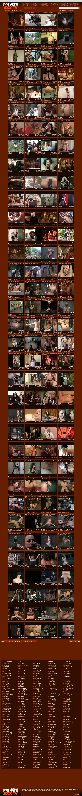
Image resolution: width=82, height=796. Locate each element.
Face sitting (36, 699)
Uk (18, 762)
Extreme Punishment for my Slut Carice (16, 317)
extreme (63, 225)
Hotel (3, 716)
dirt (47, 567)
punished (52, 28)
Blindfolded (51, 673)
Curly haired (51, 690)
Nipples (35, 728)
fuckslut (28, 46)
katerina (30, 82)
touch (65, 28)
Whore (19, 767)
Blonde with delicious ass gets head (32, 389)
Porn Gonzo (54, 3)
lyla (33, 638)
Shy (34, 744)
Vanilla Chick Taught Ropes (47, 245)
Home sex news (45, 5)
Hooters (50, 714)
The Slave (43, 191)
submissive (16, 297)
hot (10, 297)
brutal (47, 82)
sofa (46, 64)
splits (50, 638)
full (29, 530)
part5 (35, 64)
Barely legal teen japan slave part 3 (49, 281)
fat (16, 82)
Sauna (49, 741)
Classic (65, 683)
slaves (16, 46)
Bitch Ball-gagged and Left (63, 30)
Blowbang (5, 675)
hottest (50, 315)
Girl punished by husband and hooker (49, 12)
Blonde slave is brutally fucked (31, 335)
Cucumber (50, 688)
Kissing (19, 719)
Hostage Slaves (11, 496)
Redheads (35, 739)
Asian (19, 666)
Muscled (65, 726)
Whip (3, 767)
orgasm (49, 440)
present (35, 333)
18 (31, 641)
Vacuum (4, 764)
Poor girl (4, 736)
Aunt (34, 668)
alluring (44, 351)
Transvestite (5, 761)
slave (11, 28)
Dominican (35, 695)
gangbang (51, 154)
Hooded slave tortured (13, 120)
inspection (12, 315)
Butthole (50, 680)
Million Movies (74, 5)
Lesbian (35, 721)
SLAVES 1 (60, 138)
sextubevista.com (72, 10)
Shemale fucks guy (53, 742)
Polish (64, 734)
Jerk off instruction (68, 718)
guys (27, 82)
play (17, 279)
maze (63, 387)
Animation (50, 665)
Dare (49, 691)
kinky (32, 64)
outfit (52, 315)
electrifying (12, 530)
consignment (45, 458)
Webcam (50, 766)
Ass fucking (66, 666)
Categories (26, 8)
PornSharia (55, 171)
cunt (27, 225)
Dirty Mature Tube (75, 3)
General (20, 709)
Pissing (34, 734)
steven (68, 549)
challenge (65, 207)
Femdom (35, 701)
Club (19, 685)
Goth (34, 711)
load (48, 387)
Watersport (20, 766)
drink (27, 261)
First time (5, 703)
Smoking (4, 747)
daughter (47, 154)
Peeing (34, 733)
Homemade (36, 714)
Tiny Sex (53, 5)
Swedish (50, 754)
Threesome (36, 757)
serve (35, 638)
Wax (34, 766)
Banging (35, 670)
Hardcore (50, 713)
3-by (60, 351)
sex (27, 100)
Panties (65, 731)
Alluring (35, 663)
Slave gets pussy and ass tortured (65, 442)
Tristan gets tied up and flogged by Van (33, 299)
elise (11, 638)
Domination (20, 695)
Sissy (49, 744)
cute (31, 369)
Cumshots (20, 690)
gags (46, 387)
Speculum (35, 749)
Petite (3, 734)
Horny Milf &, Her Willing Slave (64, 120)
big (27, 154)
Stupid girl (65, 752)
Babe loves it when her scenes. (15, 551)
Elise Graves (11, 622)
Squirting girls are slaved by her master (65, 424)
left (67, 46)
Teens (4, 757)
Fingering (65, 701)
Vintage (35, 764)
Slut (34, 746)
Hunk (34, 716)
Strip (34, 752)
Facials (49, 699)
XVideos (72, 45)
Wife (34, 767)
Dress (19, 696)
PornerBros (72, 27)
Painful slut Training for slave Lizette (32, 442)
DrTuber (39, 63)
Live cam (20, 723)
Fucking (35, 706)
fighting (29, 297)
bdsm (44, 154)
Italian (34, 718)
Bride (49, 676)
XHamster (22, 27)
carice (11, 333)
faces (29, 476)
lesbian (11, 46)
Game (19, 708)
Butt (34, 680)
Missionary (50, 724)
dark (60, 261)
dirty (15, 82)
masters (33, 279)
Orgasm (20, 731)
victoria (51, 64)
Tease (64, 756)
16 (27, 641)
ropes (46, 261)
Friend (19, 706)
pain (19, 207)
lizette (28, 458)
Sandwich (35, 741)
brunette (61, 243)
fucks (44, 279)
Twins (3, 762)
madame (54, 458)
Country (50, 686)
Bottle (3, 676)
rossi (20, 118)
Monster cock (36, 726)
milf (62, 136)
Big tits (50, 671)
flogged (28, 315)
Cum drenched (67, 688)
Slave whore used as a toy (14, 48)
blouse (50, 351)
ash (27, 476)
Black (34, 673)
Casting (50, 681)
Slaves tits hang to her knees (14, 209)
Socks (49, 747)
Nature (4, 728)
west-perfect (69, 64)
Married (35, 723)
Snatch (19, 747)
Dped (3, 696)
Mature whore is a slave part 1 (14, 227)
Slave (19, 746)
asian (44, 530)
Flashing (65, 703)
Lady (64, 719)
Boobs (49, 675)
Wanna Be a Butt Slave (13, 389)
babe (60, 512)
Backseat (4, 670)
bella (11, 118)
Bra (33, 676)
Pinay (19, 734)
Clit (3, 685)
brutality (28, 494)
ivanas (44, 440)
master (33, 243)
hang (11, 225)
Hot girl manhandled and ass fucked (65, 156)
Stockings (35, 751)
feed (67, 638)
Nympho (20, 729)
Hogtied (20, 714)
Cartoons (35, 681)
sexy (48, 100)
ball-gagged (62, 46)
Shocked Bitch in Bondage (30, 551)
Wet (64, 766)
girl (43, 28)
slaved (65, 440)
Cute (3, 691)
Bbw (19, 671)
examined (30, 225)
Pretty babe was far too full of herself (32, 514)
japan (47, 297)
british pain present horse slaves (31, 317)
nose (64, 567)
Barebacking (51, 670)
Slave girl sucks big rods (30, 138)
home (33, 369)
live (69, 638)
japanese (44, 136)
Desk (64, 691)
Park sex (20, 733)
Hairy (34, 713)
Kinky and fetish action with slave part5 (33, 48)
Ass (34, 666)
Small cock (51, 746)
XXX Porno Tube (26, 3)
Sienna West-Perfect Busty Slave (64, 48)
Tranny (64, 759)
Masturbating (66, 723)
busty (61, 64)
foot (12, 100)
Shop (3, 744)
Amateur (50, 663)
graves (13, 638)
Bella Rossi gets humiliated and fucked (16, 102)
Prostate (20, 738)
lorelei (66, 549)
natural (50, 512)
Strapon (20, 752)
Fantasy (65, 699)
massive (50, 82)
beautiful (61, 297)
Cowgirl (4, 688)
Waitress (50, 764)
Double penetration (53, 695)
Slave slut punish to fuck (30, 156)
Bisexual (4, 673)
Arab (3, 666)
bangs (11, 351)
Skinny (64, 744)
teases (70, 494)
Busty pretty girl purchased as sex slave (49, 209)
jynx (60, 387)
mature (15, 243)
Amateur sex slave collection (63, 389)
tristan (32, 315)
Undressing (51, 762)
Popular (30, 8)
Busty (19, 680)
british (28, 333)
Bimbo (64, 671)
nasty (35, 28)
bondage (30, 387)
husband (49, 28)
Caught (65, 681)
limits (65, 530)
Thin (19, 757)
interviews (34, 387)
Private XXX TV (24, 789)
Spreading (65, 749)
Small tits (65, 746)
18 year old (5, 661)
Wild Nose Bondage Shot (63, 551)
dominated (64, 512)
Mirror (34, 724)
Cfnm (19, 683)
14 (23, 641)
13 (21, 641)
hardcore (63, 82)
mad (67, 261)
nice (67, 297)
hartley (44, 118)
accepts (44, 315)
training (33, 136)
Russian (20, 741)
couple (64, 243)
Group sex (5, 713)
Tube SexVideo (45, 3)
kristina (52, 351)
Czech (19, 691)
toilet (63, 118)
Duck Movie (64, 4)
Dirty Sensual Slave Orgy (63, 66)
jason (46, 279)
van (34, 315)
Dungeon (35, 696)
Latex (3, 721)
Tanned (34, 756)
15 (25, 641)
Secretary (5, 742)
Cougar (34, 686)
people (15, 279)
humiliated (17, 118)
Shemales (65, 742)
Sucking (20, 754)
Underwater (36, 762)
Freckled (65, 704)
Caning (4, 681)
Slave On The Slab (12, 442)
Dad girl (35, 691)
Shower (20, 744)
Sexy (34, 742)
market (30, 118)
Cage (64, 680)
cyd (62, 530)
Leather (20, 721)
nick (48, 279)
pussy (61, 28)
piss (29, 261)
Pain (49, 731)
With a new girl (45, 533)
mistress (30, 207)
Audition (20, 668)
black (28, 279)
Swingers (65, 754)
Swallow (35, 754)
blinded (44, 82)
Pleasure (50, 734)
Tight (3, 759)
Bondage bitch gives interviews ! (31, 371)
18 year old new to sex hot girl (64, 353)
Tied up (65, 757)
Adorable (4, 663)
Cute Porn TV (25, 4)
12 (19, 641)
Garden (50, 708)
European (50, 698)
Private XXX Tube (55, 4)
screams (51, 279)
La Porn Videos (45, 4)
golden (33, 28)
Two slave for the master (13, 245)
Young (64, 767)
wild (68, 567)
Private (4, 738)
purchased (51, 225)
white (15, 494)
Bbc (3, 671)
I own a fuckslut (28, 30)
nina (46, 118)
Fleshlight (5, 704)
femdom (31, 494)
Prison (64, 736)
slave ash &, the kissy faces (30, 460)
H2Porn (56, 27)
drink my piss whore (29, 245)
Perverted (50, 733)
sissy (11, 476)
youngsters (68, 28)
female (61, 279)
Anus (64, 665)
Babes (64, 668)
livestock (50, 136)
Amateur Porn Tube (74, 4)
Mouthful (50, 726)
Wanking (65, 764)
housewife (45, 100)
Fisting (34, 703)
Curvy (64, 690)
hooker (46, 28)
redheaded (36, 243)
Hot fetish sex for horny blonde (64, 317)
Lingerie (4, 723)
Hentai (4, 714)
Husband (50, 716)
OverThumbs (71, 189)
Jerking (4, 719)
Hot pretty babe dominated (63, 496)
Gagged (65, 706)
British (64, 676)
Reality (19, 739)
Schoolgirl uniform (67, 741)
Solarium (65, 747)
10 (15, 641)
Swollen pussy (6, 756)
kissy (31, 476)
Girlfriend (65, 709)
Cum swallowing (6, 690)
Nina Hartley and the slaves (47, 102)
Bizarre (19, 673)
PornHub (55, 45)
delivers (16, 207)
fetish (30, 64)
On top (65, 729)
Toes (34, 759)
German (35, 709)
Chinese (35, 683)
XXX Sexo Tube (25, 5)
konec (33, 82)
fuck (27, 207)
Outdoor (35, 731)
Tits (18, 759)
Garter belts (66, 708)
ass (10, 100)
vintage (35, 118)
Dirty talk (50, 693)
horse (30, 333)
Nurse (4, 729)
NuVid (40, 278)
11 (17, 641)
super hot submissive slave (14, 281)
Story (3, 752)
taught (49, 261)
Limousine (65, 721)
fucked (13, 118)
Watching (4, 766)
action (28, 64)
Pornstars (20, 736)
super (19, 297)
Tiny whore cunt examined (30, 209)
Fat (3, 701)
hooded (11, 136)
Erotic (19, 698)
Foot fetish (35, 704)
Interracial (20, 718)
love (12, 279)
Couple (64, 686)
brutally (30, 351)
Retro (49, 739)
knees (13, 225)
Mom (64, 724)
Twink (64, 761)
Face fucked (21, 699)
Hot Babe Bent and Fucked (14, 587)
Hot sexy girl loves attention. (14, 533)
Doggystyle (5, 695)
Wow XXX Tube (35, 3)
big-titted (61, 207)
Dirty (34, 693)
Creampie (20, 688)
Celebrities (5, 683)
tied (30, 315)
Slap (3, 746)
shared (35, 82)
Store (49, 751)
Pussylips (4, 739)
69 (48, 661)
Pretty (49, 736)
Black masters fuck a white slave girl (32, 263)
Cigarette (50, 683)
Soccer (34, 747)
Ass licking (5, 668)
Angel (34, 665)
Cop (3, 686)
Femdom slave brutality (29, 478)
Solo (3, 749)
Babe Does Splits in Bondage (47, 622)
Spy (3, 751)
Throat (49, 757)
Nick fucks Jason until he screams (48, 263)
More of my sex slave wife (30, 84)
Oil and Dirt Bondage (46, 551)
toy (12, 64)
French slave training (29, 120)
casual (65, 638)
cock (30, 243)
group (54, 154)
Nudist (64, 728)
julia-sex (69, 100)
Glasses (4, 711)
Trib (18, 761)
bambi (44, 369)
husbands (65, 100)
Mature (4, 724)
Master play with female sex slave (64, 263)
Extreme (65, 698)
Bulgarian (35, 678)
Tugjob (49, 761)
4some (34, 661)
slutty (46, 494)
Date (34, 8)
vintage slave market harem (30, 102)
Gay (3, 709)
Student (50, 752)
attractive (44, 333)
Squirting (20, 751)
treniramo (10, 138)
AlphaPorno (39, 99)
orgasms (19, 530)
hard (64, 476)
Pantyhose (5, 733)
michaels (67, 530)
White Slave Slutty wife (46, 478)
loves (66, 476)
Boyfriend (20, 676)
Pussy (64, 738)
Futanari (50, 706)
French (4, 706)
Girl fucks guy (51, 709)
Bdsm (34, 671)
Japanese (50, 718)
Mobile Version (76, 794)
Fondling (20, 704)
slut (21, 333)
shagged (53, 82)
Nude (49, 728)
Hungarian (20, 716)
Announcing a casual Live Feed (64, 622)
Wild (49, 767)
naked (65, 387)
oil (48, 567)
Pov (34, 736)
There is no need (45, 587)
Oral (3, 731)
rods (30, 154)
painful (30, 458)
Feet (19, 701)
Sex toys (20, 742)
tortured (16, 136)
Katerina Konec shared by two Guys (32, 66)
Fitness (49, 703)
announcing (62, 638)
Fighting (50, 701)
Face (3, 699)
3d (18, 661)
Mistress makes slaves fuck (30, 191)
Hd (63, 713)
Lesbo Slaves (11, 30)
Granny (50, 711)
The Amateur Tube (65, 3)
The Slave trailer (12, 12)
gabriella (66, 225)
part (14, 100)
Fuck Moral (35, 4)
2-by (60, 100)
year (65, 369)
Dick (3, 693)
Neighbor (20, 728)
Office (34, 729)
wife (31, 100)
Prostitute (35, 738)
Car (18, 681)
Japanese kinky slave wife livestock (49, 120)
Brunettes (5, 678)
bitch (65, 46)
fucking (30, 28)
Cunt (34, 690)
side (51, 243)
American (65, 663)
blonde (28, 243)
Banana (20, 670)
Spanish (20, 749)
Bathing (65, 670)
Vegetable (20, 764)
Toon (49, 759)
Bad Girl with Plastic (29, 569)
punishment (18, 333)
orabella (64, 494)
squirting (68, 440)
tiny (33, 225)
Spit (49, 749)
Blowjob (20, 675)
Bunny (49, 678)
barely (44, 46)
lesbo (14, 46)
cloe (13, 82)
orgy (66, 82)
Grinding (65, 711)
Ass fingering (51, 666)
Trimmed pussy (37, 761)
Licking (49, 721)
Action (64, 661)
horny (61, 136)
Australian (50, 668)
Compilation (66, 685)
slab (11, 458)
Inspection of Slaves (12, 299)
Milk (19, 724)
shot (66, 567)
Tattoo (49, 756)
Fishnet (19, 703)
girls (35, 297)
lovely (44, 243)
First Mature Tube (65, 5)
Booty (64, 675)
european (49, 369)
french (28, 136)
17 (29, 641)
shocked (33, 567)
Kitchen (35, 719)
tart (50, 46)
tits (17, 225)
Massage (50, 723)
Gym (19, 713)
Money (4, 726)
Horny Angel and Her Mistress (14, 424)
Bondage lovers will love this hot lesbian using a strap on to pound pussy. (48, 175)
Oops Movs (35, 5)
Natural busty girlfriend (46, 496)
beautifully (28, 512)
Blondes (65, 673)
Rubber (4, 741)
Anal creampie (21, 665)
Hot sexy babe (28, 533)
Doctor (64, 693)
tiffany (48, 64)
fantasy (63, 261)
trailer (13, 28)
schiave (17, 369)
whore (15, 64)
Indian (64, 716)
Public (49, 738)
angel (11, 440)
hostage (11, 512)
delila (14, 207)
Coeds (34, 685)
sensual (68, 82)
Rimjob (64, 739)
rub (62, 28)
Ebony (49, 696)
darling (11, 207)
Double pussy (66, 695)
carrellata (11, 369)
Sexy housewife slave (46, 84)
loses (70, 207)
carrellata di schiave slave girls (15, 353)
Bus (3, 680)
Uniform (65, 762)
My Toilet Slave (61, 102)
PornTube (39, 27)
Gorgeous (20, 711)
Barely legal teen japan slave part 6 (49, 460)
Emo (3, 698)
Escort (34, 698)
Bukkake (20, 678)
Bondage (35, 675)
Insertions (5, 718)
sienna (63, 64)
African (19, 663)
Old (48, 729)
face (27, 28)
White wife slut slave (13, 478)
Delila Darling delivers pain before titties (16, 191)
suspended (52, 530)
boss (62, 100)
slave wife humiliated (13, 371)
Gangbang (35, 708)
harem (28, 118)
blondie (16, 351)
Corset (19, 686)
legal (46, 46)
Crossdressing (36, 688)
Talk (19, 756)
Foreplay (50, 704)
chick (44, 261)
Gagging (4, 708)
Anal (3, 665)
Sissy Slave (11, 460)
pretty (48, 225)
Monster (20, 726)
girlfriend (47, 512)
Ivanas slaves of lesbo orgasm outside (49, 424)
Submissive (5, 754)
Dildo (19, 693)
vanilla (51, 261)
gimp (68, 207)
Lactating (50, 719)
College (50, 685)
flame (47, 315)
